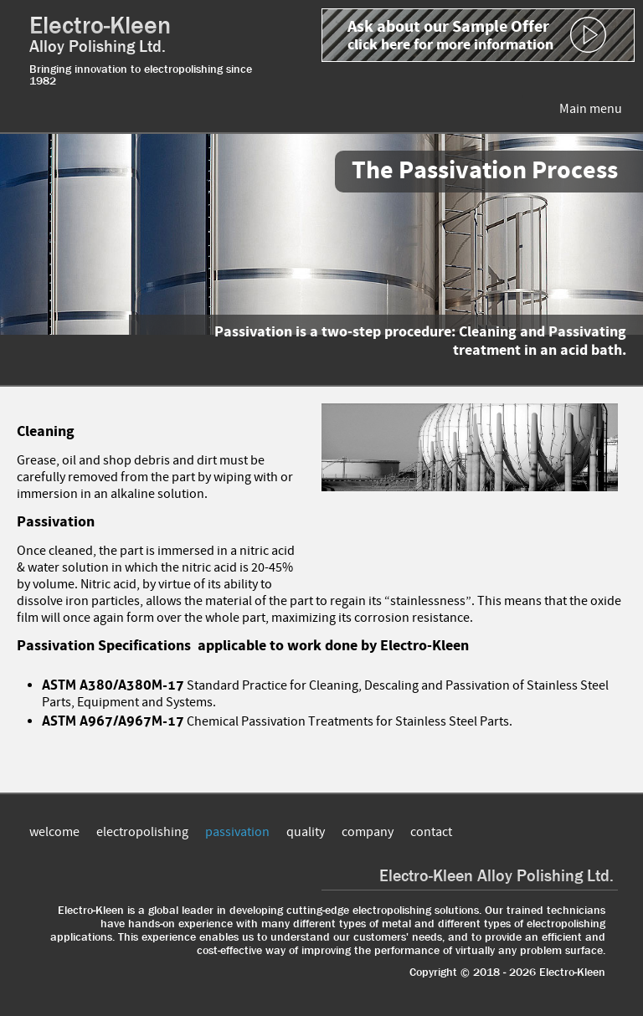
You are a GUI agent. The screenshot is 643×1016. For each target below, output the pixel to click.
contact (431, 832)
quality (305, 832)
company (368, 832)
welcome (54, 832)
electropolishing (142, 832)
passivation (237, 832)
